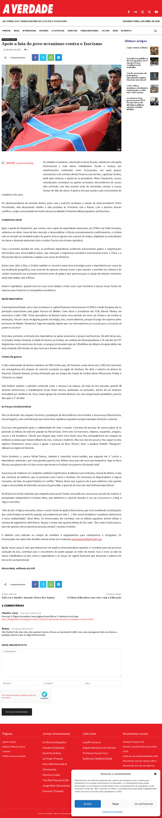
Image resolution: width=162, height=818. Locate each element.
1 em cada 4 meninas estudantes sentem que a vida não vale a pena (137, 89)
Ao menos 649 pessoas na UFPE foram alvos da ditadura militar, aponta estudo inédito (136, 104)
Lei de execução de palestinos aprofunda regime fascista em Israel (137, 76)
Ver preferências (143, 803)
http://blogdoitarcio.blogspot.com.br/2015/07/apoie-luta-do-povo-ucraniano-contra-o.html (47, 619)
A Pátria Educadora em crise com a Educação (94, 597)
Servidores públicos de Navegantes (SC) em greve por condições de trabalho (137, 63)
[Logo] (60, 8)
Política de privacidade (112, 812)
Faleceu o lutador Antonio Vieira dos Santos (28, 597)
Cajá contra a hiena (137, 47)
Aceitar (88, 803)
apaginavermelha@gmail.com (86, 539)
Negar (115, 803)
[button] (155, 774)
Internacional (9, 39)
